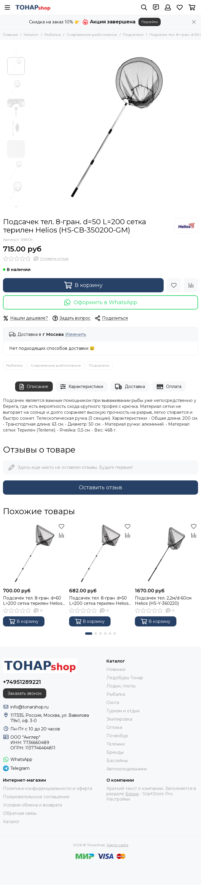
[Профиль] (168, 7)
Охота (112, 702)
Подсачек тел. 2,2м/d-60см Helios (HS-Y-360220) (163, 600)
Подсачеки (133, 34)
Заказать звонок (24, 693)
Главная (10, 34)
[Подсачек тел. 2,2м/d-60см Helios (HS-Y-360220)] (166, 553)
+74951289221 (22, 682)
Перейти (149, 22)
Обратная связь (19, 813)
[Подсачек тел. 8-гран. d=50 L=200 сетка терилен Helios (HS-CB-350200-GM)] (111, 129)
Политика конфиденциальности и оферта (47, 788)
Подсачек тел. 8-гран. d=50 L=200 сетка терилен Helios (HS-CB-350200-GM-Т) (98, 600)
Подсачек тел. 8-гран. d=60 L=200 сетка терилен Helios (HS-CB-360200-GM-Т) (32, 600)
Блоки (132, 793)
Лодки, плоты (120, 686)
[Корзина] (192, 7)
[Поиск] (144, 7)
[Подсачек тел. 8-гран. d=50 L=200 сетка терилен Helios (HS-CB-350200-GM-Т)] (100, 553)
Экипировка (119, 719)
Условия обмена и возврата (32, 805)
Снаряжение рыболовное (92, 34)
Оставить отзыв (100, 487)
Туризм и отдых (123, 711)
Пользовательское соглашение (36, 796)
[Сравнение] (191, 285)
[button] (16, 50)
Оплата (169, 386)
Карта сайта (117, 845)
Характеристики (81, 386)
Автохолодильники (126, 769)
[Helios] (186, 225)
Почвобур (117, 735)
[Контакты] (156, 7)
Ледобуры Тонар (124, 677)
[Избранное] (180, 7)
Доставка (130, 386)
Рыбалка (52, 34)
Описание (34, 386)
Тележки (115, 744)
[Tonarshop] (33, 7)
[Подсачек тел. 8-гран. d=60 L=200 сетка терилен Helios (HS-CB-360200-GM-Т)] (34, 553)
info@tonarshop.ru (29, 707)
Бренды (115, 752)
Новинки (115, 669)
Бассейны (117, 760)
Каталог (31, 34)
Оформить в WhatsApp (101, 302)
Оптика (114, 727)
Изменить (75, 334)
